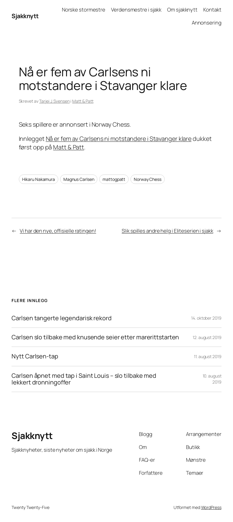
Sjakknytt (25, 16)
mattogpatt (114, 179)
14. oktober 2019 (206, 318)
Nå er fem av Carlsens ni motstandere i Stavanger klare (119, 139)
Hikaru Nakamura (38, 179)
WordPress (211, 507)
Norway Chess (147, 179)
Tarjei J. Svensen (54, 101)
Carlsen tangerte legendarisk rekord (62, 318)
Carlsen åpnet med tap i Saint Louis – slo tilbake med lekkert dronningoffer (84, 379)
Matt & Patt (82, 101)
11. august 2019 (207, 356)
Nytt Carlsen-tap (35, 356)
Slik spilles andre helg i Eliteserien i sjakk (167, 230)
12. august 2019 (207, 337)
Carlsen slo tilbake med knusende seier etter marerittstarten (95, 337)
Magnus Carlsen (78, 179)
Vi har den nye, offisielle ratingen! (58, 230)
